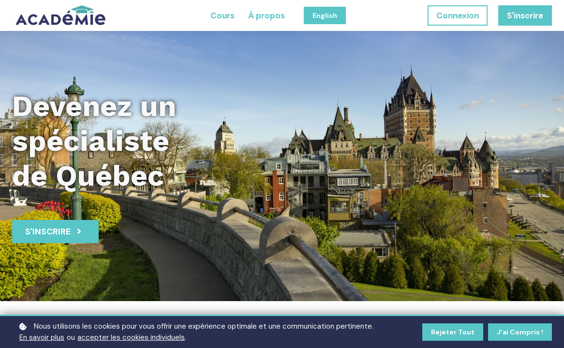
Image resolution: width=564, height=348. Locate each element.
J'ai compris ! (520, 332)
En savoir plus (41, 337)
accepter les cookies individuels (131, 337)
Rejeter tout (453, 332)
